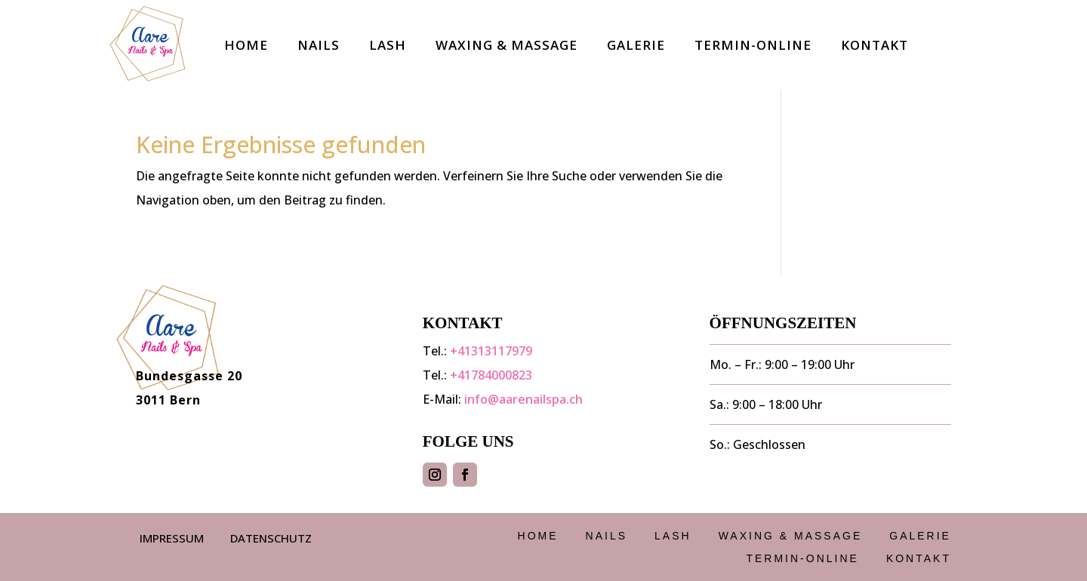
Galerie (636, 45)
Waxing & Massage (506, 45)
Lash (387, 45)
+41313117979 (491, 351)
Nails (318, 45)
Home (246, 45)
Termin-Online (752, 45)
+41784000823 (491, 375)
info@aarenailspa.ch (523, 399)
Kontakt (874, 45)
